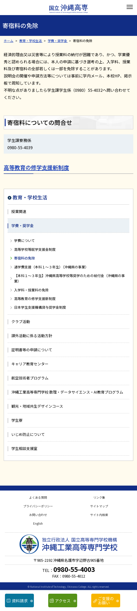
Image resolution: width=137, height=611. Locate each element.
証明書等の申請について (31, 349)
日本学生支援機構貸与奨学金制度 (40, 307)
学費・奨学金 (22, 225)
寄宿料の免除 (24, 258)
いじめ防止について (28, 434)
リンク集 (99, 497)
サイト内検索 (99, 515)
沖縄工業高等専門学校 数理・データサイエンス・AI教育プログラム (67, 392)
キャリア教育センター (29, 363)
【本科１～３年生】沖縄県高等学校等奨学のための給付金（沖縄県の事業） (69, 278)
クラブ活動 (20, 321)
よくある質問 (38, 497)
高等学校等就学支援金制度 (35, 249)
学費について (24, 240)
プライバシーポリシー (38, 506)
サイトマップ (99, 506)
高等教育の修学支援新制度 (36, 167)
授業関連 (18, 211)
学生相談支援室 (24, 448)
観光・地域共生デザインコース (37, 406)
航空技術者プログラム (29, 377)
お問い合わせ (38, 515)
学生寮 (17, 420)
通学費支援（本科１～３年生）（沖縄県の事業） (51, 266)
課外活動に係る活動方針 (31, 335)
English (38, 523)
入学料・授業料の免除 (31, 289)
